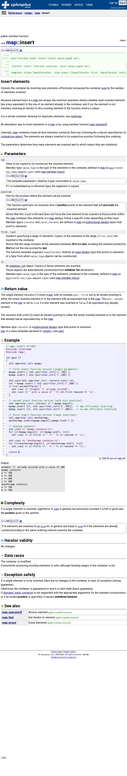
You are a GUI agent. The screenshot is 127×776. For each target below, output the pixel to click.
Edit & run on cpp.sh (112, 458)
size (103, 88)
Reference (15, 13)
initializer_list (18, 266)
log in (122, 2)
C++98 (5, 50)
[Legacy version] (118, 8)
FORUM (89, 4)
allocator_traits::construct (18, 592)
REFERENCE (66, 4)
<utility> (47, 331)
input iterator (82, 252)
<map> (28, 13)
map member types (52, 171)
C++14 (19, 176)
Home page (56, 652)
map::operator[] (98, 124)
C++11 (14, 50)
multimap (76, 116)
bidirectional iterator (97, 222)
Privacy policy (69, 652)
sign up (113, 2)
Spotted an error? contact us (63, 657)
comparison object (12, 136)
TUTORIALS (53, 4)
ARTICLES (79, 4)
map (37, 13)
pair (112, 167)
